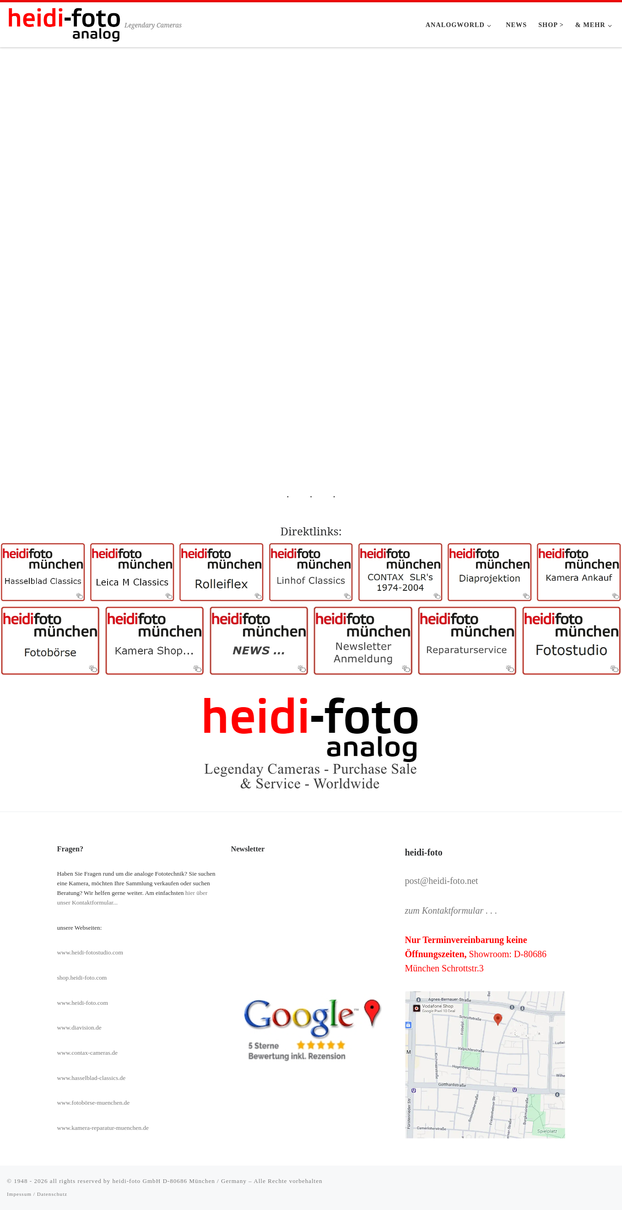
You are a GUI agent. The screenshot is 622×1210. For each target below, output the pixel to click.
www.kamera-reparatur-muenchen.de (103, 1127)
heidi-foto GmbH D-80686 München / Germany (179, 1180)
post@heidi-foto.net (441, 881)
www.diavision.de (79, 1027)
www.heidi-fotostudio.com (90, 952)
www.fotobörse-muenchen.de (93, 1102)
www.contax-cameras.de (87, 1052)
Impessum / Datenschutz (37, 1194)
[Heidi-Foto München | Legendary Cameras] (64, 23)
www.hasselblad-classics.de (91, 1077)
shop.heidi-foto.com (82, 977)
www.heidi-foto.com (82, 1002)
